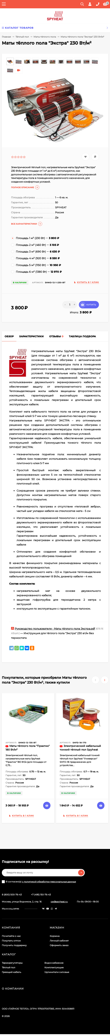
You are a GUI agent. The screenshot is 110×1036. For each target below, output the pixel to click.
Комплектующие (54, 967)
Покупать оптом (11, 940)
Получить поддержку (14, 945)
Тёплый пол (22, 36)
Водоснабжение (53, 962)
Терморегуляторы (12, 962)
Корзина (55, 936)
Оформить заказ (59, 945)
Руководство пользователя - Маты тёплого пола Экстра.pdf (55, 628)
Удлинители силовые (56, 972)
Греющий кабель (11, 972)
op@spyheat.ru (59, 901)
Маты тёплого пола (45, 36)
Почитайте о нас (11, 936)
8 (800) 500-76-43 (12, 894)
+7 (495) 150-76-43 (41, 894)
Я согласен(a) (39, 881)
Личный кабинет (59, 940)
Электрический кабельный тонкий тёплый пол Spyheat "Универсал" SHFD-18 (80, 749)
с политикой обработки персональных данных (49, 881)
